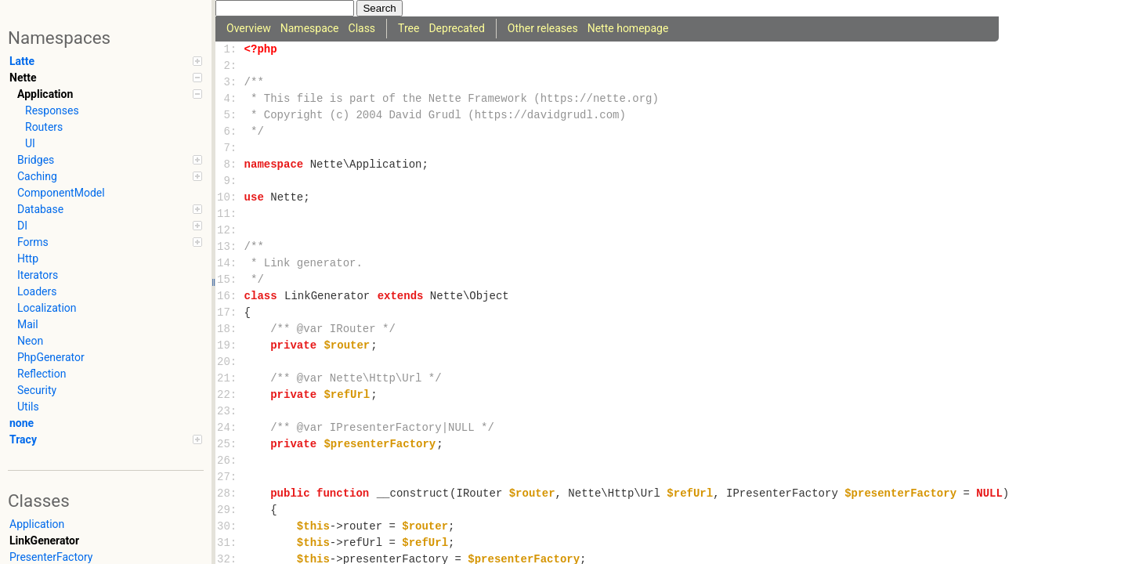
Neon (30, 340)
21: (230, 378)
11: (230, 214)
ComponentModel (61, 192)
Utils (28, 406)
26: (230, 461)
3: (230, 82)
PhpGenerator (51, 357)
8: (230, 164)
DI (109, 225)
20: (230, 362)
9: (230, 181)
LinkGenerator (44, 540)
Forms (109, 242)
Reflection (41, 373)
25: (230, 444)
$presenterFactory (380, 444)
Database (109, 209)
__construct (413, 493)
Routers (44, 127)
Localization (47, 308)
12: (230, 230)
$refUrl (347, 395)
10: (230, 197)
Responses (52, 110)
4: (230, 99)
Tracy (105, 439)
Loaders (36, 291)
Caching (109, 176)
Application (109, 94)
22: (230, 395)
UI (30, 143)
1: (230, 49)
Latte (105, 61)
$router (347, 345)
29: (230, 510)
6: (230, 132)
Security (36, 390)
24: (230, 428)
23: (230, 411)
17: (230, 313)
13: (230, 247)
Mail (27, 324)
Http (27, 258)
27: (230, 477)
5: (230, 115)
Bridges (109, 160)
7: (230, 148)
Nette (105, 77)
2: (230, 66)
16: (230, 296)
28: (230, 493)
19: (230, 345)
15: (230, 280)
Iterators (37, 275)
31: (230, 543)
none (21, 423)
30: (230, 526)
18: (230, 329)
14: (230, 263)
